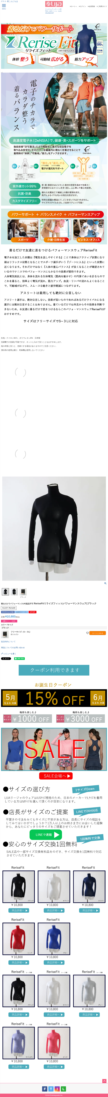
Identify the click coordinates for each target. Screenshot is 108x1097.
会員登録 (92, 6)
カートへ (74, 6)
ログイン (83, 6)
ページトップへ (104, 1081)
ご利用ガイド (102, 6)
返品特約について (8, 642)
